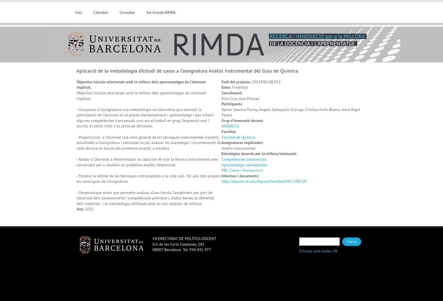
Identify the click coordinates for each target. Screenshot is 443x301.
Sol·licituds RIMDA (161, 12)
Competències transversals (244, 159)
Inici (78, 12)
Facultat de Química (239, 137)
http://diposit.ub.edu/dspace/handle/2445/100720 (264, 181)
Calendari (100, 12)
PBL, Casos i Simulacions (242, 170)
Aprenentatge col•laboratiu (244, 164)
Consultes (127, 12)
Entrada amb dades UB (318, 251)
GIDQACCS (230, 125)
